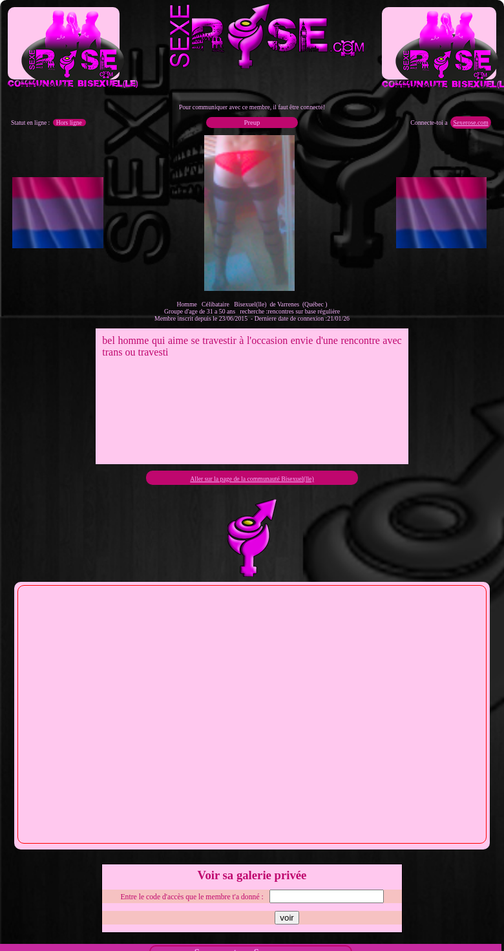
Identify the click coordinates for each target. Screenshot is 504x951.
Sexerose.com (470, 122)
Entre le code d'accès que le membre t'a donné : (191, 897)
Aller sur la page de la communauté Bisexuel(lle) (251, 478)
